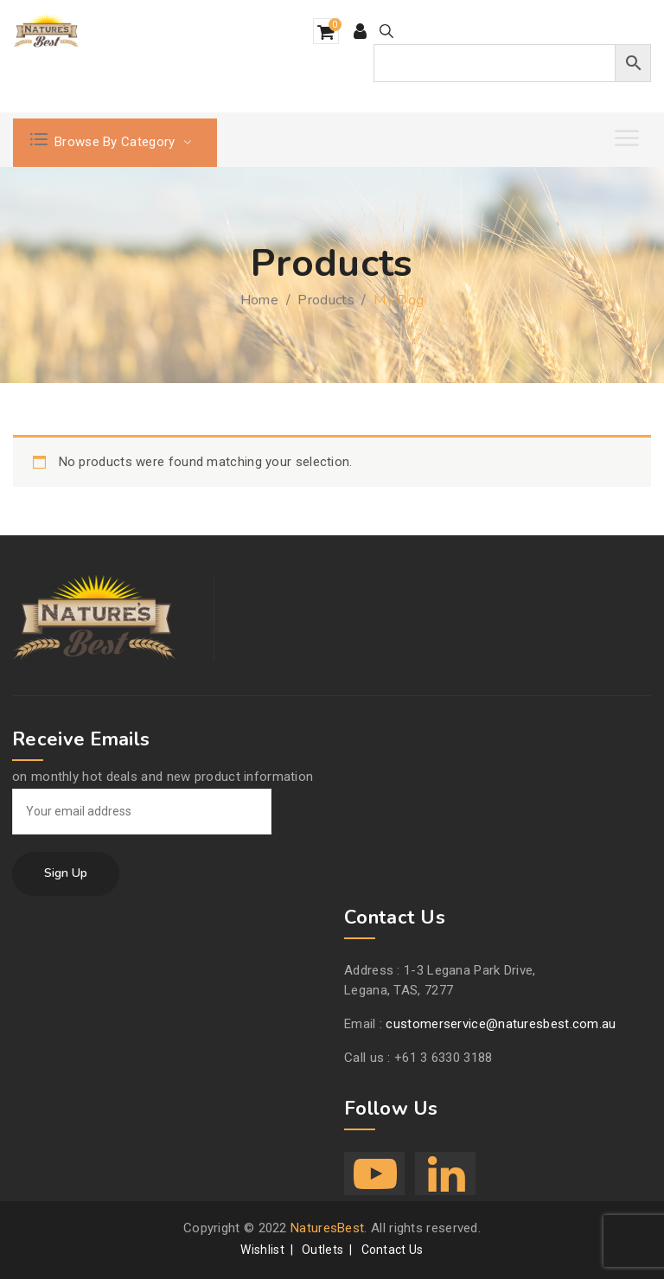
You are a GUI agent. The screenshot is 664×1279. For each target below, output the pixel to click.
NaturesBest (327, 1228)
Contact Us (392, 1250)
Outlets (322, 1250)
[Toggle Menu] (628, 138)
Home (259, 300)
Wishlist (262, 1250)
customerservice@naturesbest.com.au (501, 1024)
